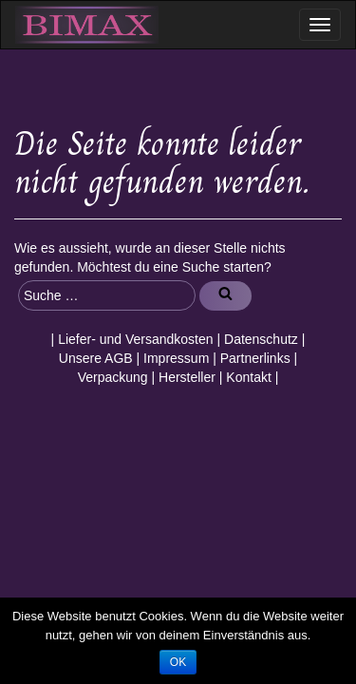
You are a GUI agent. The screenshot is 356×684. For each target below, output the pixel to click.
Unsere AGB (96, 358)
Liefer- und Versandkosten (135, 339)
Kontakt (248, 377)
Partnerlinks (255, 358)
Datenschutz (261, 339)
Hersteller (187, 377)
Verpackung (113, 377)
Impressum (176, 358)
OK (178, 662)
